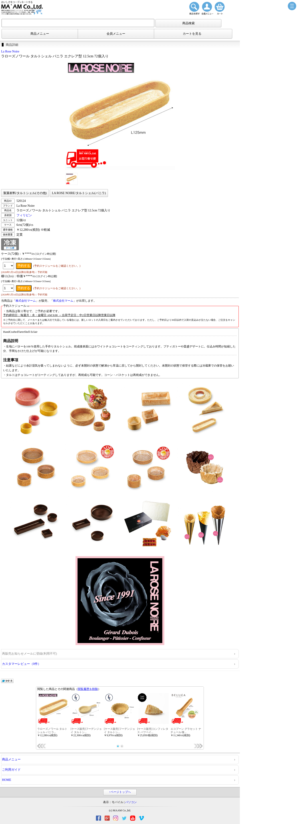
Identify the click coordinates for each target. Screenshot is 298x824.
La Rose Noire (10, 51)
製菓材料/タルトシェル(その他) (25, 193)
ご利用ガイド (11, 769)
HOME (6, 780)
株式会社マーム (26, 300)
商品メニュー (39, 33)
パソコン (131, 802)
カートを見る (192, 33)
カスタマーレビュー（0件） (21, 664)
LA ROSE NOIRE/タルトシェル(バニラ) (79, 193)
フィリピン (24, 215)
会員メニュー (116, 33)
